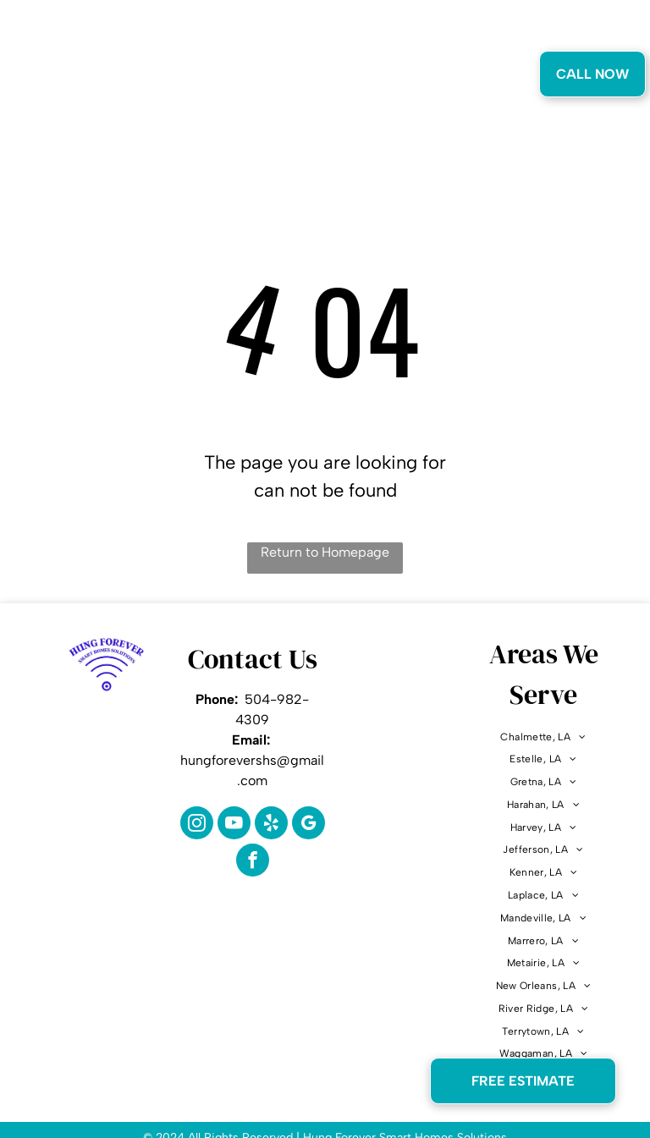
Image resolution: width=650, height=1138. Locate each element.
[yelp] (271, 825)
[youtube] (234, 825)
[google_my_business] (308, 825)
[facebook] (252, 862)
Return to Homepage (325, 552)
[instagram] (196, 825)
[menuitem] (169, 78)
